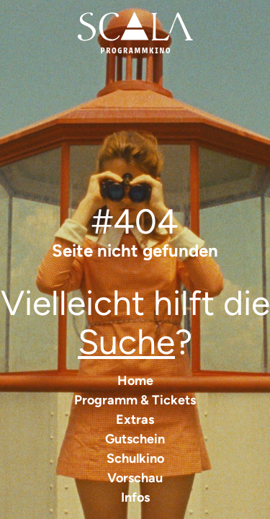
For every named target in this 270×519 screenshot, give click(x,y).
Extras (135, 419)
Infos (135, 497)
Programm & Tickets (135, 400)
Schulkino (135, 458)
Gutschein (135, 439)
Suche (126, 342)
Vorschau (135, 478)
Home (135, 381)
